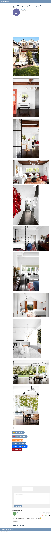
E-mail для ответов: (17, 489)
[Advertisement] (31, 24)
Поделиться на (20, 446)
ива (17, 512)
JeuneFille (23, 9)
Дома (14, 7)
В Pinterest (18, 449)
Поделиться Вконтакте (19, 443)
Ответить (15, 521)
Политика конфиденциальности (7, 529)
